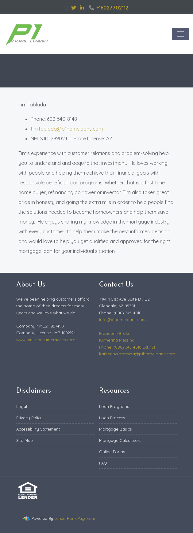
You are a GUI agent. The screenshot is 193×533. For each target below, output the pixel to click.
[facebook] (67, 8)
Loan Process (112, 417)
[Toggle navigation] (180, 34)
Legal (21, 406)
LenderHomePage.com (74, 518)
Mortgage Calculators (120, 440)
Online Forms (112, 451)
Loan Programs (114, 406)
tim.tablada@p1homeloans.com (67, 129)
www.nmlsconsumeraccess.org (45, 339)
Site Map (24, 440)
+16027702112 (108, 8)
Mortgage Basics (115, 429)
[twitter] (73, 8)
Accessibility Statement (38, 429)
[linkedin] (82, 8)
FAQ (103, 463)
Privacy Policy (29, 417)
